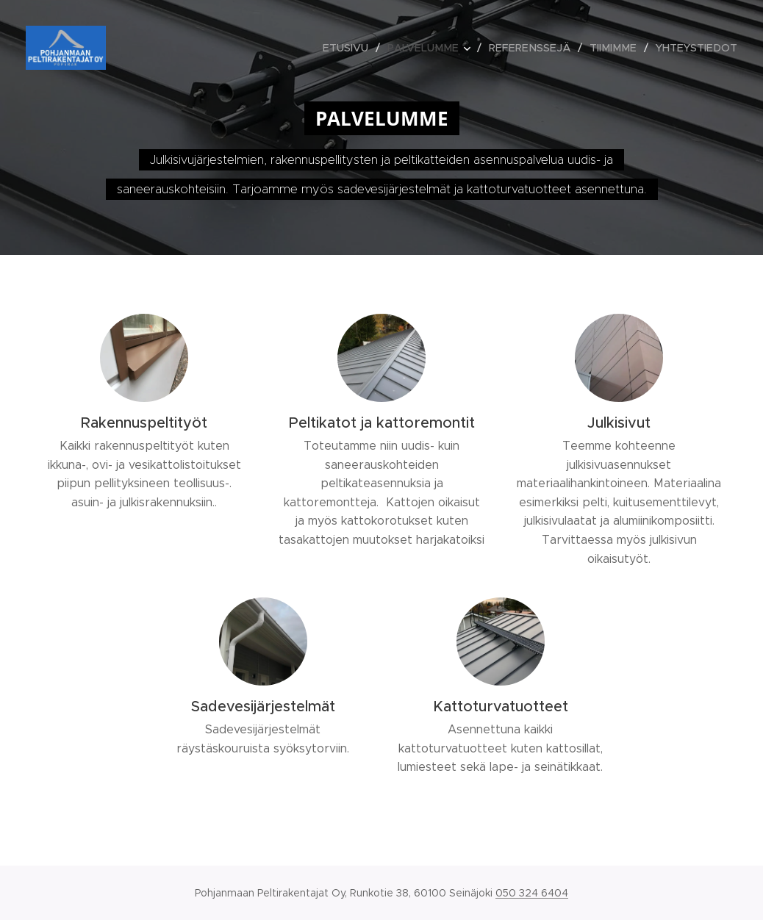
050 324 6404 (531, 892)
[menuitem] (364, 47)
